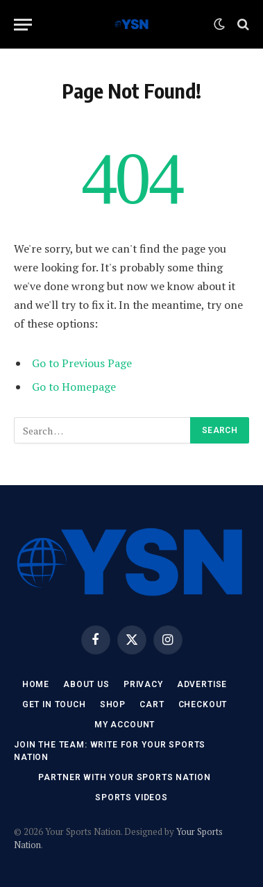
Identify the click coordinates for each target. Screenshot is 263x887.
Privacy (143, 684)
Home (35, 684)
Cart (151, 704)
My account (124, 724)
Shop (113, 704)
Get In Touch (54, 704)
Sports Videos (131, 797)
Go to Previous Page (82, 363)
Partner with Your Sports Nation (124, 777)
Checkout (203, 704)
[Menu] (23, 24)
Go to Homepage (74, 386)
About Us (86, 684)
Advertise (202, 684)
